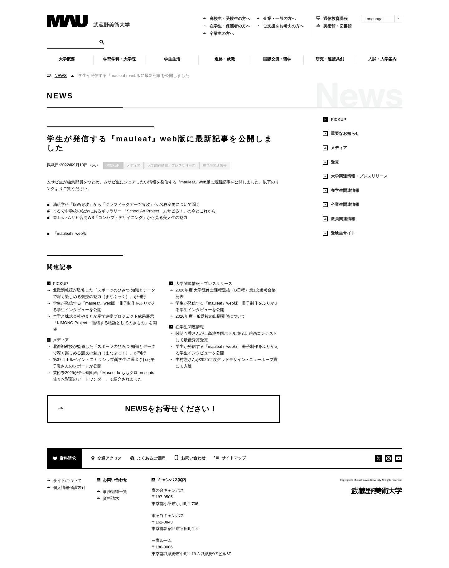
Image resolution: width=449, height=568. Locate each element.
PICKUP (113, 165)
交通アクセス (106, 459)
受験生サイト (339, 233)
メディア (133, 165)
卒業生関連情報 (341, 204)
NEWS (61, 75)
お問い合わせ (189, 458)
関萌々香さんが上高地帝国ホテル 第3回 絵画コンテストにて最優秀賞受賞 (223, 336)
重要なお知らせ (341, 133)
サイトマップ (230, 458)
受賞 (331, 162)
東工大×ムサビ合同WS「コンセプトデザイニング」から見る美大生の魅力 (117, 218)
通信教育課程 (332, 18)
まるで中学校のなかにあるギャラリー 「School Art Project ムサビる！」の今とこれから (131, 211)
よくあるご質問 (147, 459)
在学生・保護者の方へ (226, 26)
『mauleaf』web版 (67, 234)
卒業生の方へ (218, 33)
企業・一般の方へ (276, 18)
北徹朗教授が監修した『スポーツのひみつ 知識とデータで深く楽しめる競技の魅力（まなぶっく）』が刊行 (101, 293)
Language (383, 18)
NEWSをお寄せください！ (137, 408)
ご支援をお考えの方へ (280, 26)
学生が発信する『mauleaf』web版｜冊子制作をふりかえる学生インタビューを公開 (101, 306)
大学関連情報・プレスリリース (171, 165)
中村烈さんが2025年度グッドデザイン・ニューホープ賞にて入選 (223, 362)
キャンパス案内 (169, 479)
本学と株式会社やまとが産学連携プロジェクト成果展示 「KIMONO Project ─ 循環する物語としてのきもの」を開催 (102, 323)
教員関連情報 (339, 218)
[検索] (72, 42)
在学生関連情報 (215, 165)
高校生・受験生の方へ (226, 18)
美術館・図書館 (334, 26)
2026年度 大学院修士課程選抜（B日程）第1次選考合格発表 (222, 293)
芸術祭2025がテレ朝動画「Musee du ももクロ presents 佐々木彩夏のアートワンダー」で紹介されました (100, 375)
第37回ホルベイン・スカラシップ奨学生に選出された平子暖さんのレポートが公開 (101, 362)
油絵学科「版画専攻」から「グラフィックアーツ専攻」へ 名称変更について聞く (123, 205)
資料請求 (64, 459)
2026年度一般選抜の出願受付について (207, 317)
